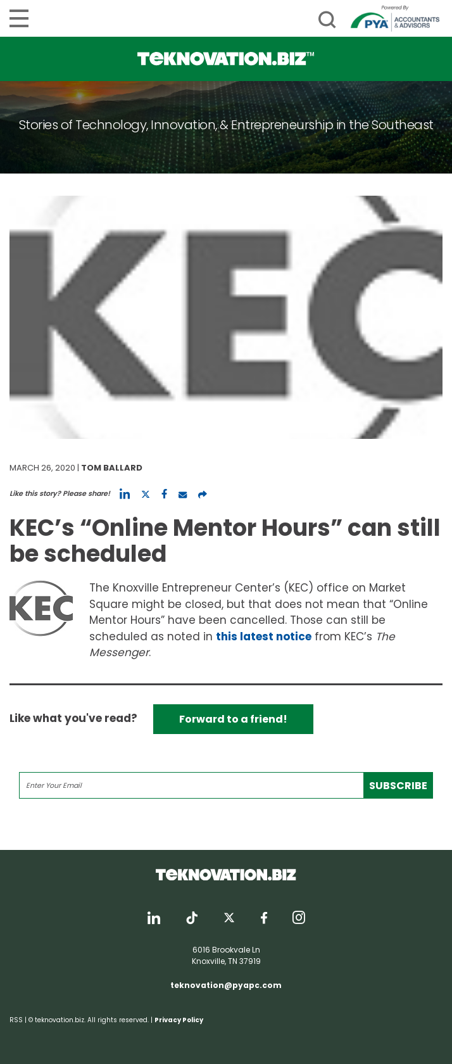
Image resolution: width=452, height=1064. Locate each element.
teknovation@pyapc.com (226, 985)
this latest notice (263, 636)
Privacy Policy (178, 1020)
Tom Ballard (111, 468)
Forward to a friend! (233, 719)
